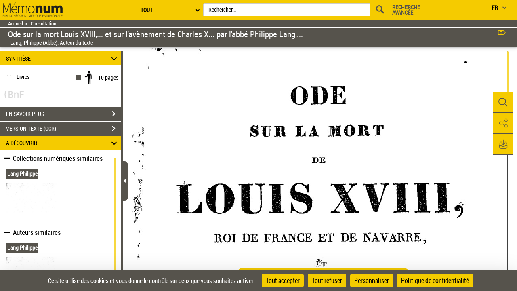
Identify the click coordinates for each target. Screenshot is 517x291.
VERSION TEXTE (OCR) (63, 128)
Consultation (43, 23)
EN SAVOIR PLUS (63, 114)
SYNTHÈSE (63, 58)
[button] (503, 102)
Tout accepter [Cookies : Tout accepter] (283, 280)
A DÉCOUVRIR (63, 143)
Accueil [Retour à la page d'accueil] (15, 23)
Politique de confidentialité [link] (435, 280)
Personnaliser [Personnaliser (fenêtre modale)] (371, 280)
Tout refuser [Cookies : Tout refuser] (327, 280)
